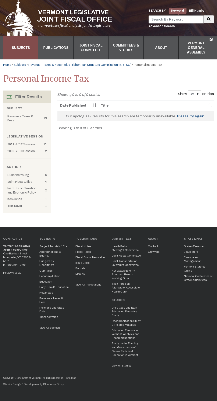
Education (45, 281)
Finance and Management (192, 259)
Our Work (154, 251)
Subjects (21, 47)
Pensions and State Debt (51, 309)
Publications (55, 47)
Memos (80, 274)
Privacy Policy (12, 273)
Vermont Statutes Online (194, 268)
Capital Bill (46, 270)
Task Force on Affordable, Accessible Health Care (126, 287)
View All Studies (121, 365)
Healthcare (46, 292)
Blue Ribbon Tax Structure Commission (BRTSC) (97, 64)
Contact (153, 246)
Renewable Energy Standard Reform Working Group (123, 274)
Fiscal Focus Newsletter (90, 257)
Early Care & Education (54, 287)
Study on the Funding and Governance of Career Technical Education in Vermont (125, 349)
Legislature (191, 251)
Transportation (48, 317)
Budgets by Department (46, 263)
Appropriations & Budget (50, 253)
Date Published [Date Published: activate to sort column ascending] (73, 105)
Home (7, 64)
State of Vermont (194, 246)
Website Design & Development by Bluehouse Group (33, 384)
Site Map (71, 377)
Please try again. (191, 116)
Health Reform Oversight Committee (125, 248)
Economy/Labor (49, 276)
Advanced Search (162, 26)
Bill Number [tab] (197, 10)
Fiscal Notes (83, 246)
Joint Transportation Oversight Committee (125, 263)
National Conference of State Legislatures (198, 278)
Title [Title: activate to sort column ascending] (104, 105)
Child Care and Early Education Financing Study (125, 311)
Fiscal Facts (83, 251)
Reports (80, 268)
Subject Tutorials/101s (53, 246)
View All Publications (88, 284)
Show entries (196, 94)
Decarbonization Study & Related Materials (126, 323)
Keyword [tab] (177, 10)
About (161, 47)
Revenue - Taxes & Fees (45, 64)
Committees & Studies (126, 48)
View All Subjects (50, 327)
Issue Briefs (82, 262)
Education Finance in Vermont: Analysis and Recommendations (125, 334)
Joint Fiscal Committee (91, 48)
